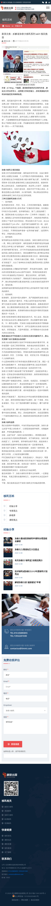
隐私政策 (15, 900)
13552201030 (26, 2)
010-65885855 (13, 871)
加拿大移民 (9, 815)
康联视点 (13, 520)
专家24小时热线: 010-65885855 (12, 2)
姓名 (5, 669)
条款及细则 (35, 900)
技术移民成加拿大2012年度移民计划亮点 (31, 572)
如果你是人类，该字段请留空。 (15, 751)
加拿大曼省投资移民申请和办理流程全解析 (31, 540)
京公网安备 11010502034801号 (25, 896)
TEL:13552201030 (18, 636)
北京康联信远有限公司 (19, 893)
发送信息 (13, 744)
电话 (5, 693)
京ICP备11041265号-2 (37, 893)
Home (7, 26)
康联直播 (8, 844)
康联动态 (8, 840)
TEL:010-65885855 (18, 633)
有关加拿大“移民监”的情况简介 (29, 560)
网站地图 (24, 900)
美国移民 (8, 811)
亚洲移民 (8, 823)
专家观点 (13, 511)
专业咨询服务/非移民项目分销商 (25, 9)
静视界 (12, 515)
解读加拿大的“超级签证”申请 (28, 582)
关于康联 (8, 852)
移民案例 (8, 848)
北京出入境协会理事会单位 (23, 7)
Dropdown (7, 705)
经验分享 (18, 26)
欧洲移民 (8, 819)
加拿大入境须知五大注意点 (27, 549)
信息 (5, 717)
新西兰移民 (9, 807)
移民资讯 (8, 836)
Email (6, 681)
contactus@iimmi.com (21, 648)
